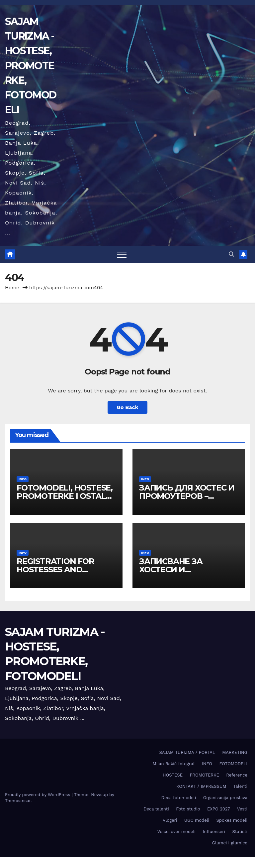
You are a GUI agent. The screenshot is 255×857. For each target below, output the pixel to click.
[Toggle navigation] (122, 254)
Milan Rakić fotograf (174, 763)
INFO (23, 479)
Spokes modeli (231, 820)
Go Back (127, 407)
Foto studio (188, 808)
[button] (231, 254)
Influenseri (214, 831)
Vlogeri (170, 820)
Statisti (239, 831)
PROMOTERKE (204, 775)
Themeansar (18, 800)
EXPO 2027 (218, 808)
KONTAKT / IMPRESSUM (201, 786)
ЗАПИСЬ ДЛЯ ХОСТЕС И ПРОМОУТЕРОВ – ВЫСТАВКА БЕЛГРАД (186, 496)
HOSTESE (173, 775)
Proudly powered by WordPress (38, 794)
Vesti (242, 808)
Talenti (240, 786)
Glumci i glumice (229, 842)
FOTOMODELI (233, 763)
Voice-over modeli (176, 831)
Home (12, 288)
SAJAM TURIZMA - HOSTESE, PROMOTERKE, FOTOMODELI (30, 65)
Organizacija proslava (225, 797)
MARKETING (234, 752)
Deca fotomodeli (178, 797)
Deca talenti (156, 808)
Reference (236, 775)
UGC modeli (196, 820)
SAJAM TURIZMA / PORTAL (187, 752)
